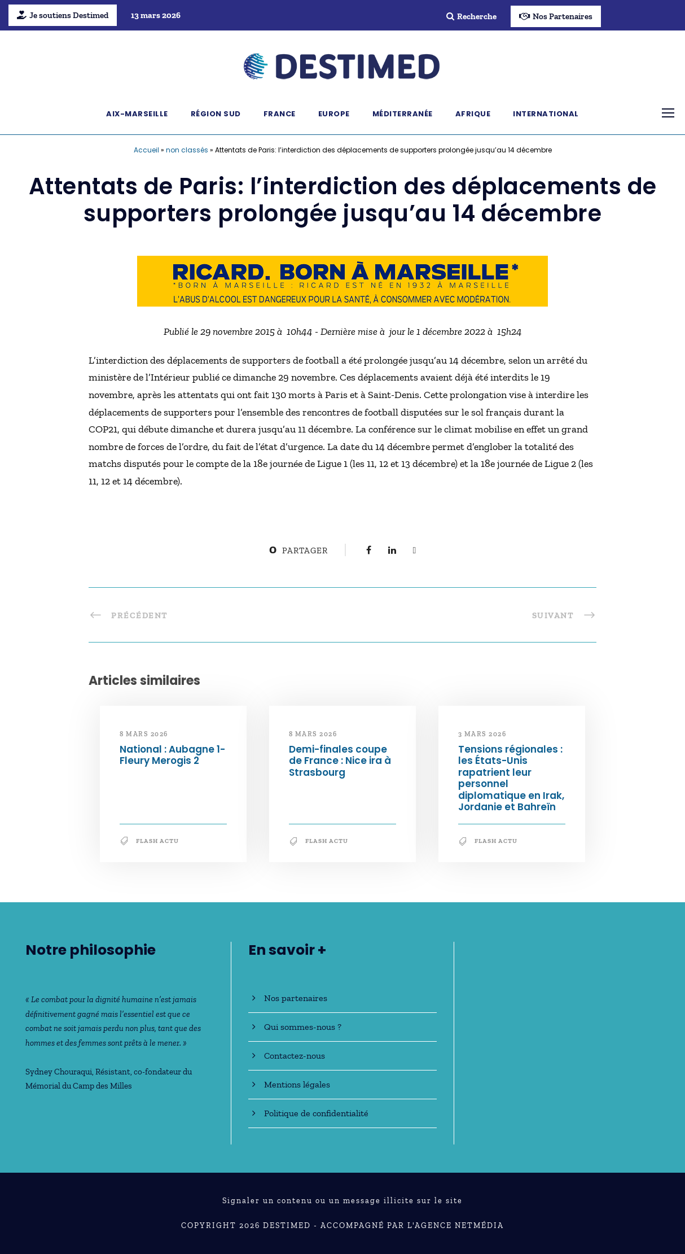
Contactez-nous (294, 1055)
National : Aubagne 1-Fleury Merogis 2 (172, 754)
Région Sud (216, 113)
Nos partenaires (295, 998)
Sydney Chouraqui (58, 1072)
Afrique (473, 113)
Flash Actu (157, 841)
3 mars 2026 (482, 734)
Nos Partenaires (555, 16)
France (280, 113)
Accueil (146, 150)
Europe (334, 113)
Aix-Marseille (137, 113)
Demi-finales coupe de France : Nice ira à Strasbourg (340, 760)
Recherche (471, 16)
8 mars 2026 (144, 734)
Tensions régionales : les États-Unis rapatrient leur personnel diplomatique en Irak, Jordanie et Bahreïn (511, 778)
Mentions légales (297, 1084)
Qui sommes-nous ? (302, 1026)
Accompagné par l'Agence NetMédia (412, 1225)
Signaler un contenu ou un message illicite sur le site (342, 1200)
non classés (187, 150)
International (546, 113)
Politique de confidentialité (316, 1113)
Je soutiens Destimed (62, 15)
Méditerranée (402, 113)
